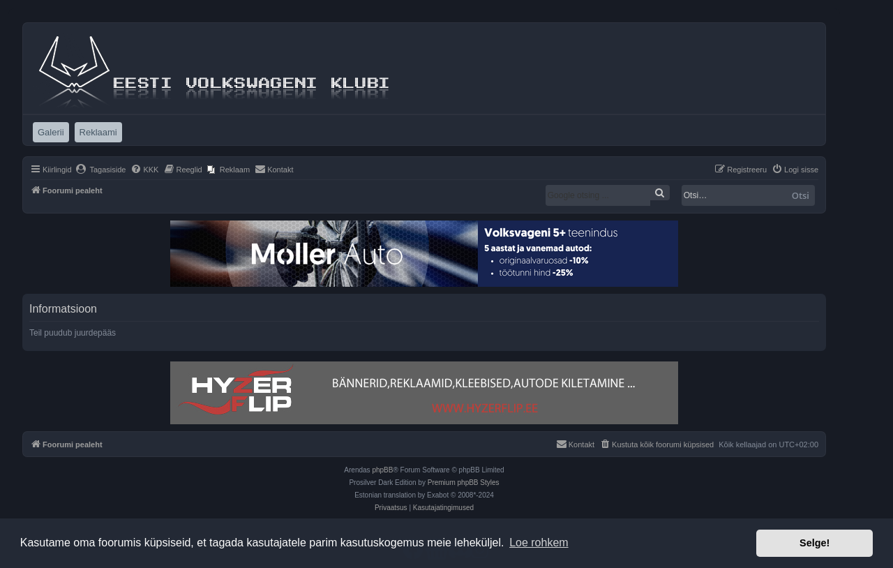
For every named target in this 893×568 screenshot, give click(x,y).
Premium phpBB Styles (464, 482)
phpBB (382, 470)
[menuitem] (100, 169)
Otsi (800, 195)
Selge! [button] (815, 542)
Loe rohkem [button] (539, 542)
